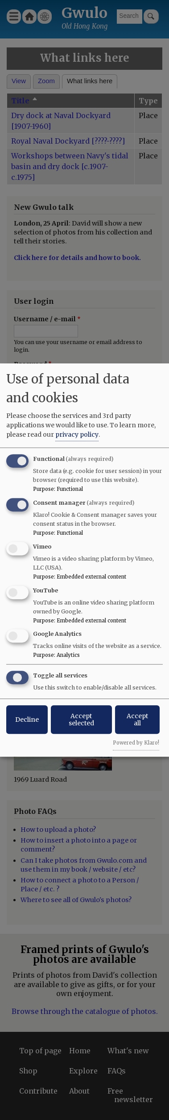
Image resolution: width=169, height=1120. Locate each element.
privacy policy (77, 434)
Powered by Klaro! (136, 743)
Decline (27, 719)
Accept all (137, 719)
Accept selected (81, 719)
